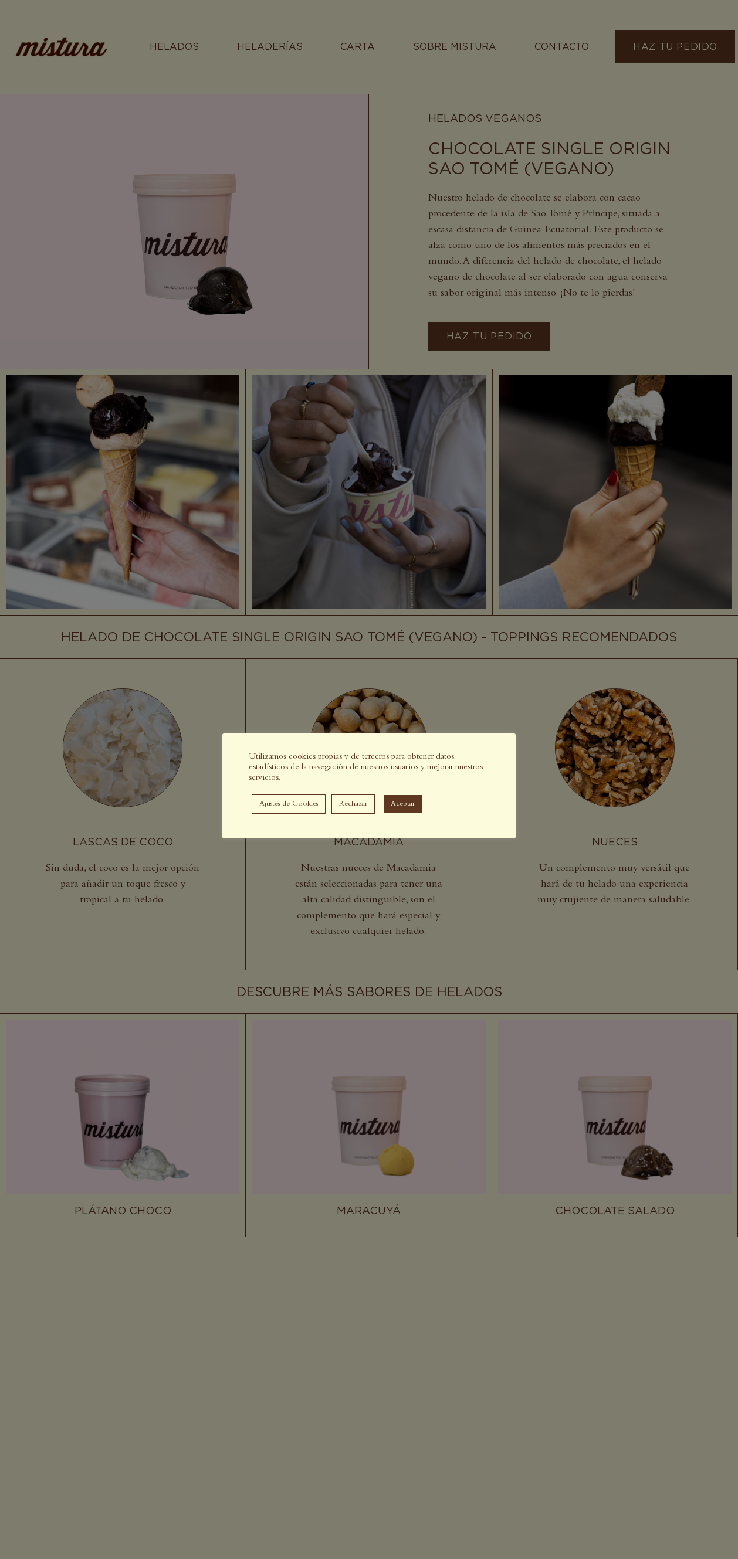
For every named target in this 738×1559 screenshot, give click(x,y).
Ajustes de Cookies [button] (288, 804)
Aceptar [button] (403, 804)
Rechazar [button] (353, 804)
